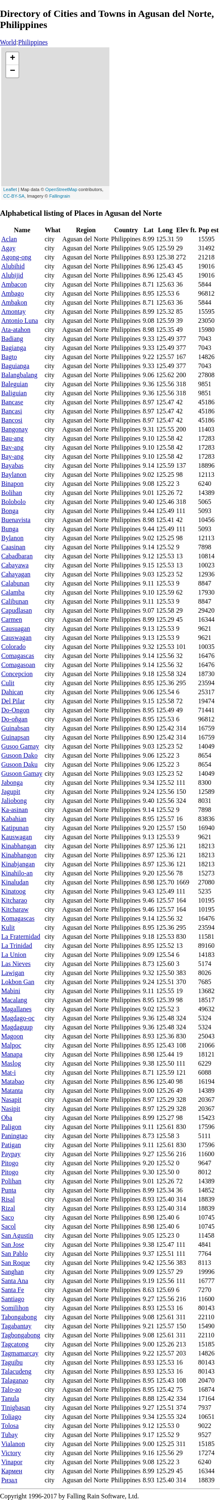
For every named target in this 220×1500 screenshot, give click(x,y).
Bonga (10, 510)
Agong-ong (16, 257)
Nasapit (11, 1099)
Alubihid (13, 266)
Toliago (11, 1416)
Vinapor (11, 1461)
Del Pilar (13, 701)
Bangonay (14, 429)
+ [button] (12, 58)
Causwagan (16, 637)
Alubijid (12, 275)
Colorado (13, 646)
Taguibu (12, 1362)
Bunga (10, 528)
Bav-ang (12, 447)
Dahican (12, 691)
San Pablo (14, 1253)
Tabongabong (19, 1316)
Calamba (13, 592)
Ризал (9, 1480)
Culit (7, 682)
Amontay (13, 311)
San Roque (15, 1262)
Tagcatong (14, 1344)
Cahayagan (15, 574)
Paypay (11, 1153)
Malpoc (11, 1045)
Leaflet (10, 189)
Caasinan (13, 547)
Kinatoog (13, 891)
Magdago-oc (18, 1018)
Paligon (11, 1126)
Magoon (12, 1036)
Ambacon (14, 284)
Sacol (8, 1226)
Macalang (14, 999)
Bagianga (13, 347)
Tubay (9, 1434)
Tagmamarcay (19, 1353)
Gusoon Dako (19, 755)
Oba (6, 1117)
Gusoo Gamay (20, 746)
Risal (8, 1199)
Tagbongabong (20, 1335)
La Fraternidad (20, 936)
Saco (7, 1217)
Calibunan (14, 601)
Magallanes (16, 1008)
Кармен (11, 1470)
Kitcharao (14, 900)
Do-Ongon (15, 710)
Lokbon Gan (17, 981)
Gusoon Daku (19, 764)
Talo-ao (11, 1389)
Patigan (11, 1144)
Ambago (12, 293)
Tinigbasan (15, 1407)
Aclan (9, 239)
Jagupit (10, 791)
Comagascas (17, 655)
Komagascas (18, 918)
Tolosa (10, 1425)
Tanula (10, 1398)
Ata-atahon (15, 329)
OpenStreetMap (61, 189)
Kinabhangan (18, 845)
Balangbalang (19, 374)
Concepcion (16, 673)
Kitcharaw (15, 909)
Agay (8, 248)
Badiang (12, 338)
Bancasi (11, 411)
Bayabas (12, 465)
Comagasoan (18, 664)
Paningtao (14, 1135)
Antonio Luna (19, 320)
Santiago (12, 1298)
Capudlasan (16, 610)
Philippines (33, 42)
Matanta (12, 1090)
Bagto (9, 356)
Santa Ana (14, 1280)
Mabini (10, 990)
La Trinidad (16, 945)
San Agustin (17, 1235)
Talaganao (14, 1380)
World (8, 42)
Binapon (12, 483)
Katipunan (15, 827)
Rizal (8, 1208)
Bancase (12, 402)
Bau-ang (12, 438)
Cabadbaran (16, 556)
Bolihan (11, 492)
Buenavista (15, 519)
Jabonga (12, 782)
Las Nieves (16, 963)
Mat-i (8, 1072)
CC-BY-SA (14, 196)
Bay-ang (12, 456)
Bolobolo (13, 501)
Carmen (11, 619)
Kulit (8, 927)
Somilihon (15, 1307)
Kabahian (13, 818)
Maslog (11, 1063)
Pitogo (10, 1162)
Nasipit (10, 1108)
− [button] (12, 71)
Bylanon (12, 537)
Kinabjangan (18, 864)
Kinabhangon (19, 854)
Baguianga (15, 365)
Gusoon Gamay (21, 773)
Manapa (12, 1054)
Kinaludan (15, 882)
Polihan (11, 1181)
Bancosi (12, 420)
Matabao (12, 1081)
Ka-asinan (14, 809)
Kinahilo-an (16, 873)
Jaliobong (14, 800)
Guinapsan (15, 737)
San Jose (12, 1244)
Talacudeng (16, 1371)
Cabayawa (15, 565)
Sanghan (12, 1271)
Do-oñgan (14, 719)
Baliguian (14, 393)
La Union (13, 954)
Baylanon (13, 474)
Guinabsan (15, 728)
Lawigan (12, 972)
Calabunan (15, 583)
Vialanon (13, 1443)
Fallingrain (59, 196)
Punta (8, 1190)
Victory (11, 1452)
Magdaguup (16, 1027)
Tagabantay (16, 1326)
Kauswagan (16, 836)
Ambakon (14, 302)
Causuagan (15, 628)
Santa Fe (12, 1289)
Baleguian (14, 383)
